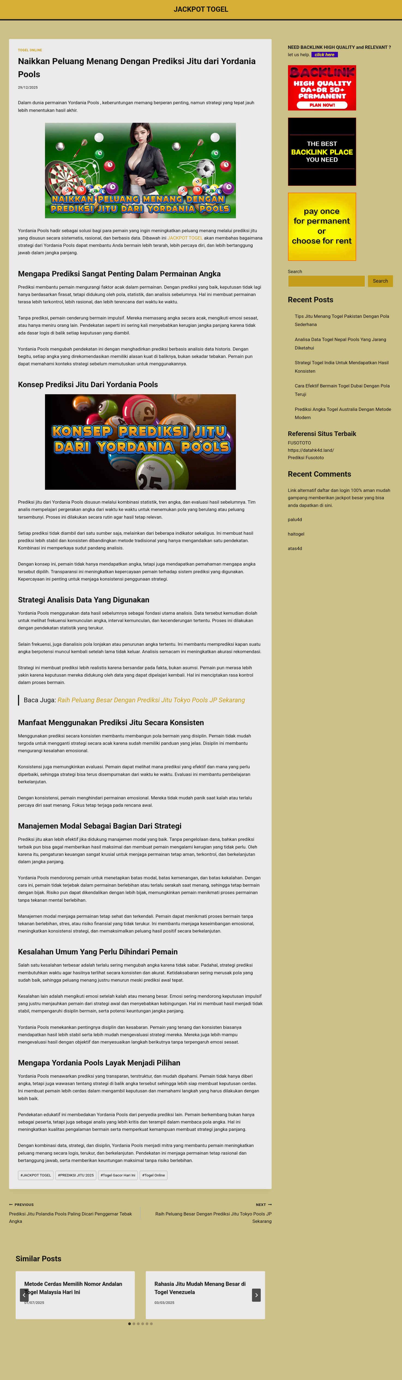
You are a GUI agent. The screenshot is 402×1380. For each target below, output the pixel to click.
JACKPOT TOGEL (35, 1175)
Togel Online (153, 1175)
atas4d (295, 548)
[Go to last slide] (24, 1295)
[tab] (129, 1323)
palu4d (295, 519)
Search (295, 271)
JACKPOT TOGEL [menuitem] (185, 238)
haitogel (296, 534)
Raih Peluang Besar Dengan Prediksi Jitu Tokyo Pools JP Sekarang (151, 700)
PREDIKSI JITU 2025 (76, 1175)
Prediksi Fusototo (306, 457)
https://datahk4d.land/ (311, 450)
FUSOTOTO (299, 443)
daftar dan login (333, 490)
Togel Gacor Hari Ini (118, 1175)
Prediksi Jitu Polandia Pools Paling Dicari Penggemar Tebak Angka (72, 1212)
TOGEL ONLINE (30, 50)
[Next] (256, 1295)
